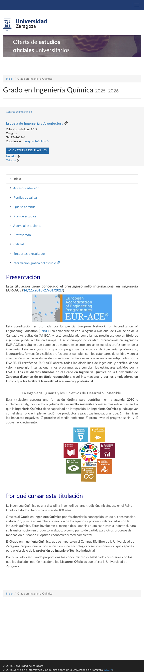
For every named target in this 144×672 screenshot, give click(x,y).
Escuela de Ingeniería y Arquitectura (34, 123)
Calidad (16, 244)
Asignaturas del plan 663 (27, 150)
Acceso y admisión (24, 188)
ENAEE (45, 331)
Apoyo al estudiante (25, 226)
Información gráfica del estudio (34, 263)
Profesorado (20, 235)
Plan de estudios (22, 216)
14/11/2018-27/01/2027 (43, 290)
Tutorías (11, 160)
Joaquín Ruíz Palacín (36, 141)
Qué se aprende (22, 207)
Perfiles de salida (23, 197)
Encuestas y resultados (27, 254)
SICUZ (108, 670)
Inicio (9, 78)
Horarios (11, 156)
